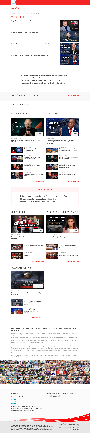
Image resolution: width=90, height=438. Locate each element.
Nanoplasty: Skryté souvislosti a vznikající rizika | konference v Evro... (68, 149)
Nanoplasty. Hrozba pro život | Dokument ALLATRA (32, 158)
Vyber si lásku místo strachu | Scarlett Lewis (24, 32)
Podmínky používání (53, 396)
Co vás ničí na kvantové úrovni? (32, 165)
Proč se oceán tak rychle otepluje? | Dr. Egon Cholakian (68, 158)
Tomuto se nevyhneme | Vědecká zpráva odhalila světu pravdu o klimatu (32, 303)
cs (75, 2)
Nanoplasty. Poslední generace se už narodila (34, 175)
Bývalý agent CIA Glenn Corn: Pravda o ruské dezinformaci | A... (30, 21)
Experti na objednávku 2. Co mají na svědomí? (33, 246)
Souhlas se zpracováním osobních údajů (59, 393)
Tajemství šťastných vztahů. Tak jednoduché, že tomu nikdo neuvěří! (68, 246)
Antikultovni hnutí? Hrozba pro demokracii (32, 254)
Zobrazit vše (71, 95)
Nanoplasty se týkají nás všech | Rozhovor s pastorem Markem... (30, 55)
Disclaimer (28, 410)
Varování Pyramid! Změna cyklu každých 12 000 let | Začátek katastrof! (32, 311)
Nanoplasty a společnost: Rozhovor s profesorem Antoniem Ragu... (31, 44)
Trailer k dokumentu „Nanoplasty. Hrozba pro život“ (32, 149)
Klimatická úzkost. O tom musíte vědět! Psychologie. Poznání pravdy (68, 254)
